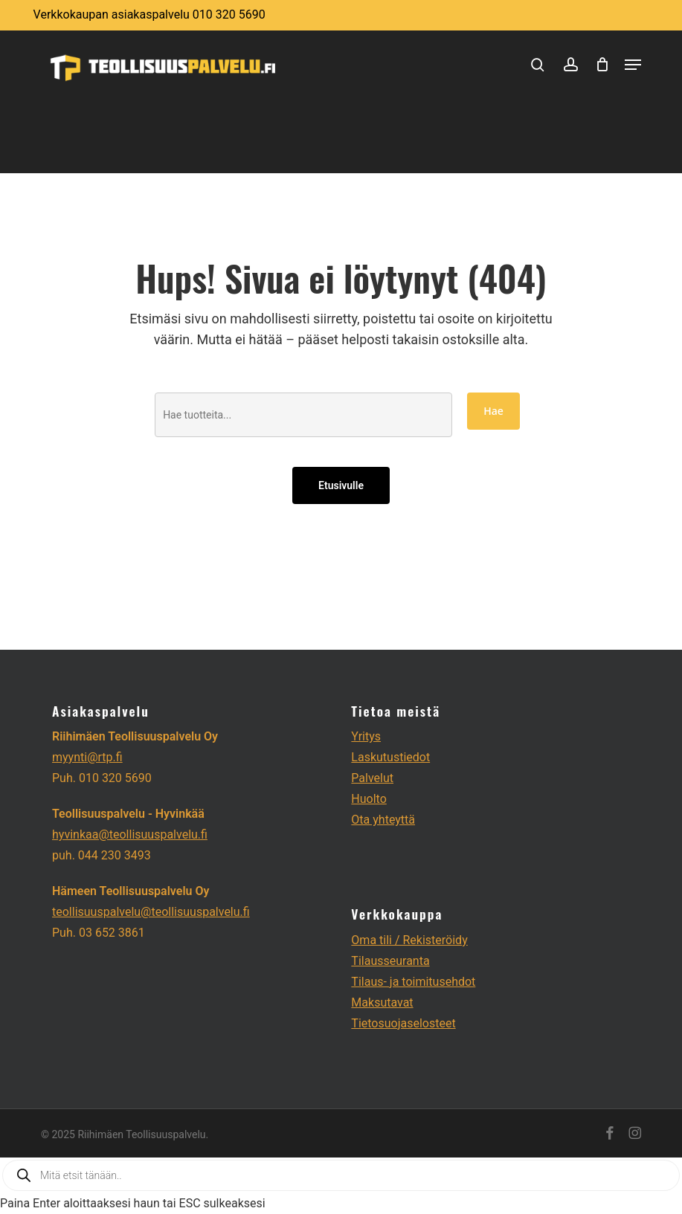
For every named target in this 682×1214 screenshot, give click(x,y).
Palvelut (372, 778)
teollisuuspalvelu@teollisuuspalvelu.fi (151, 912)
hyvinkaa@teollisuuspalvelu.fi (130, 834)
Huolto (368, 799)
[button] (633, 64)
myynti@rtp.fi (87, 757)
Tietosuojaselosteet (403, 1023)
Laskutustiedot (390, 757)
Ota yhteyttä (383, 820)
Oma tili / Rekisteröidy (409, 940)
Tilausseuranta (390, 961)
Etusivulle (341, 485)
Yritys (366, 736)
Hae (493, 411)
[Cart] (602, 64)
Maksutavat (382, 1002)
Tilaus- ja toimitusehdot (413, 982)
